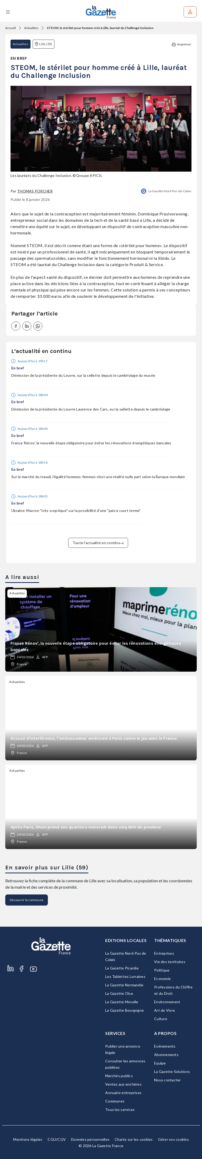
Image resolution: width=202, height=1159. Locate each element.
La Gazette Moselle (121, 1002)
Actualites (31, 28)
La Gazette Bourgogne (124, 1010)
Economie (162, 978)
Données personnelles (90, 1139)
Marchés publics (119, 1075)
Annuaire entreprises (123, 1092)
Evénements (165, 1046)
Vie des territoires (169, 961)
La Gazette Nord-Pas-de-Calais (169, 191)
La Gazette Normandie (124, 985)
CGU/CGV (57, 1139)
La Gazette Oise (119, 993)
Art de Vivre (164, 1010)
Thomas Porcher (35, 191)
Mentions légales (27, 1139)
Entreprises (164, 953)
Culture (160, 1018)
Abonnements (166, 1054)
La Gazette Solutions (172, 1071)
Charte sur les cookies (134, 1139)
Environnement (167, 1002)
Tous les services (120, 1109)
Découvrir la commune (26, 900)
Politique (161, 970)
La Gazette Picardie (122, 968)
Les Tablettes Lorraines (125, 976)
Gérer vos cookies (173, 1139)
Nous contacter (167, 1080)
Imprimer (181, 44)
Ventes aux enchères (123, 1084)
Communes (114, 1101)
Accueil (10, 28)
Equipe (160, 1063)
